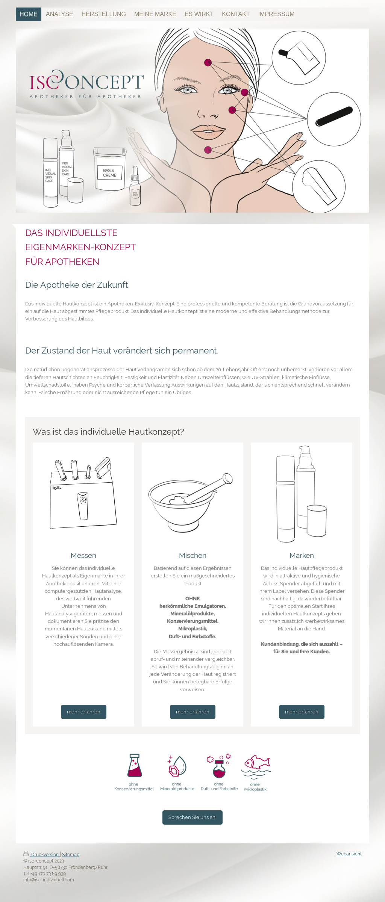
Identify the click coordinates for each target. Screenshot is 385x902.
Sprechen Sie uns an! (192, 817)
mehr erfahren (83, 712)
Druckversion (41, 854)
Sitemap (70, 854)
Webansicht (349, 854)
